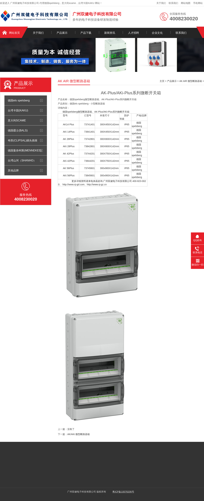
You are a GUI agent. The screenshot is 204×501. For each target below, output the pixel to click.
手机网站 (198, 3)
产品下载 (85, 32)
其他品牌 (13, 170)
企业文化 (157, 32)
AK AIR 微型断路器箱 (190, 81)
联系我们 (173, 3)
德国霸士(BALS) (18, 130)
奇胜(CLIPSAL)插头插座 (22, 140)
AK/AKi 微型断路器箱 (78, 434)
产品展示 (62, 32)
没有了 (70, 429)
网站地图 (185, 3)
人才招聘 (133, 32)
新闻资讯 (109, 32)
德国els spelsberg (19, 100)
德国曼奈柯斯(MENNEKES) (25, 150)
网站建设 (102, 496)
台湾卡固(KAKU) (18, 110)
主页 (162, 81)
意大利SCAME (17, 120)
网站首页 (14, 32)
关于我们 (161, 3)
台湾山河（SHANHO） (22, 160)
